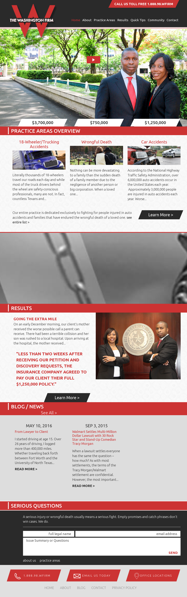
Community (156, 20)
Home (75, 20)
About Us (29, 560)
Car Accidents (154, 142)
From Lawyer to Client (31, 431)
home (49, 588)
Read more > (26, 469)
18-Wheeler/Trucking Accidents (39, 144)
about (65, 588)
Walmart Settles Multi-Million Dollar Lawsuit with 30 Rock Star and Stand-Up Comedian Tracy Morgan (94, 437)
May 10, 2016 (39, 425)
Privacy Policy (124, 588)
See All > (49, 412)
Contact (172, 20)
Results (122, 20)
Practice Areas (104, 20)
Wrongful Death (96, 142)
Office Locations (156, 575)
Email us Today (96, 575)
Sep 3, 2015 (97, 425)
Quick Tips (138, 20)
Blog (81, 588)
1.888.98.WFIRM (160, 4)
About (87, 20)
